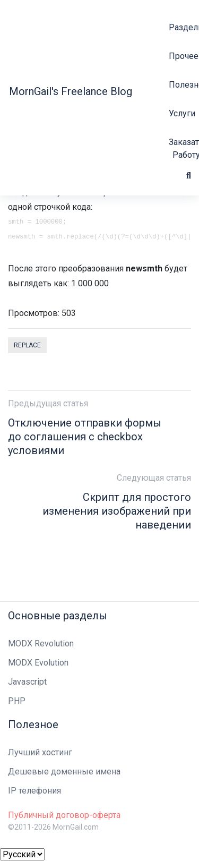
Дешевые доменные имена (64, 771)
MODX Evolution (38, 663)
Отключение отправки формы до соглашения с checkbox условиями (84, 436)
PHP (16, 701)
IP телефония (34, 791)
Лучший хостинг (40, 752)
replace (27, 345)
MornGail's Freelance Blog (70, 91)
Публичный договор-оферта (64, 815)
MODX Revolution (41, 643)
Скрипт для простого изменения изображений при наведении (116, 511)
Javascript (27, 682)
